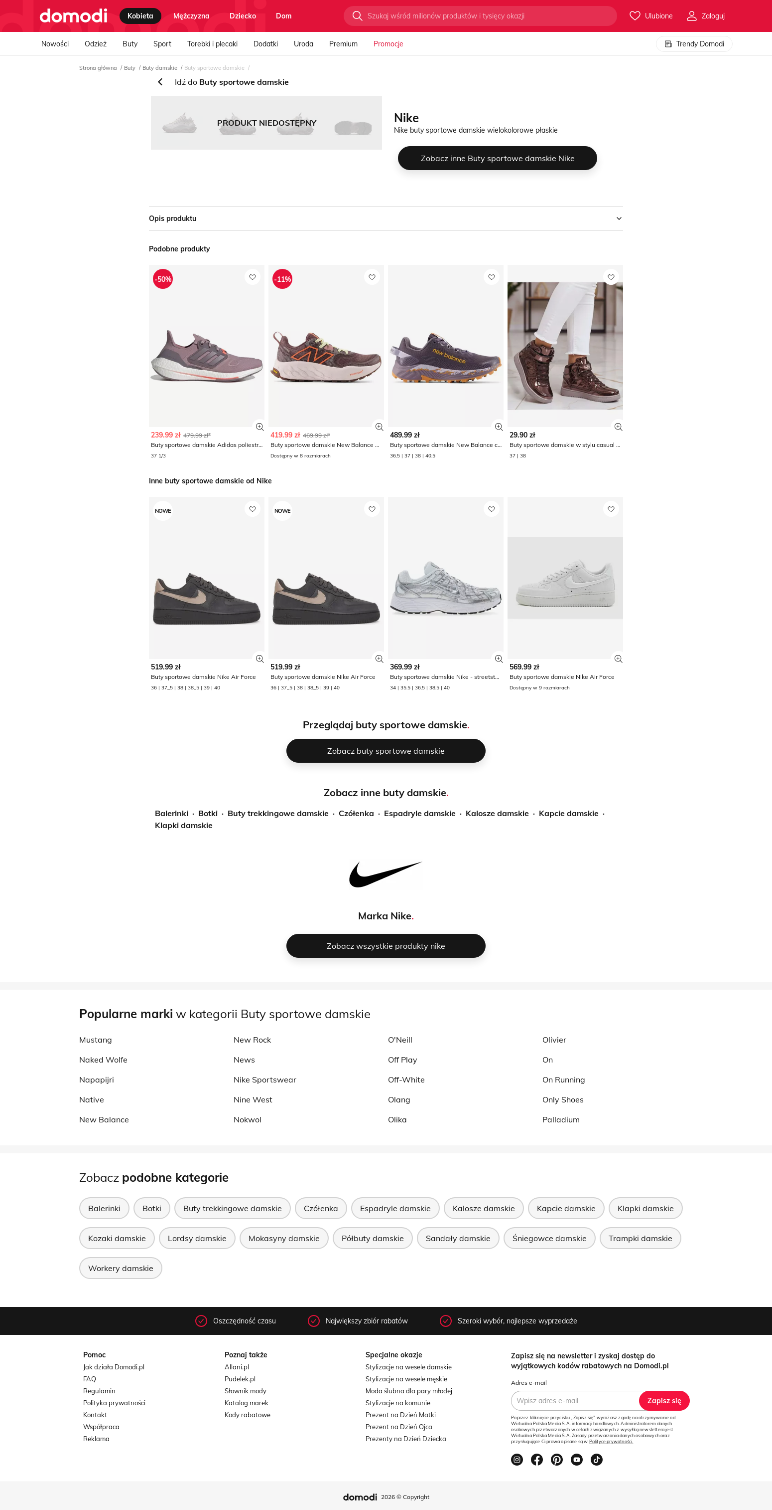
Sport (162, 43)
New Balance (104, 1119)
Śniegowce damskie (550, 1238)
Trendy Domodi (694, 43)
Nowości (55, 43)
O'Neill (400, 1040)
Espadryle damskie (420, 813)
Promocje (388, 43)
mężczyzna (191, 15)
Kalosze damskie (497, 813)
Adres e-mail (529, 1382)
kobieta (140, 15)
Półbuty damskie (373, 1238)
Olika (397, 1119)
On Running (563, 1079)
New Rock (252, 1040)
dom (284, 15)
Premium (343, 43)
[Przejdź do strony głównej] (73, 16)
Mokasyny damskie (284, 1238)
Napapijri (96, 1079)
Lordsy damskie (197, 1238)
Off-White (406, 1079)
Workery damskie (120, 1268)
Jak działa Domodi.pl (113, 1367)
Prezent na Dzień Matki (401, 1415)
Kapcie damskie (569, 813)
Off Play (402, 1060)
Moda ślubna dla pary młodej (409, 1391)
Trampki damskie (640, 1238)
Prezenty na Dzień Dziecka (406, 1439)
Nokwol (247, 1119)
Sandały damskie (458, 1238)
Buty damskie (159, 67)
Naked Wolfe (103, 1060)
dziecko (243, 15)
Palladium (561, 1119)
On (547, 1060)
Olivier (554, 1040)
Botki (208, 813)
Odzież (96, 43)
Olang (399, 1099)
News (244, 1060)
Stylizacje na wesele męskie (406, 1379)
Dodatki (266, 43)
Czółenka (356, 813)
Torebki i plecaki (212, 43)
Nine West (253, 1099)
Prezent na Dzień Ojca (399, 1427)
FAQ (89, 1379)
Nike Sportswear (265, 1079)
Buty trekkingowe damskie (278, 813)
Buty (130, 43)
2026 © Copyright (405, 1497)
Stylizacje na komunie (398, 1403)
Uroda (303, 43)
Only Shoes (563, 1099)
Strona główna (98, 67)
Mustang (95, 1040)
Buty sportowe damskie (214, 67)
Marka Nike (384, 915)
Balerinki (171, 813)
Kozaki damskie (117, 1238)
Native (91, 1099)
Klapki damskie (184, 825)
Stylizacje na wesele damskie (409, 1367)
